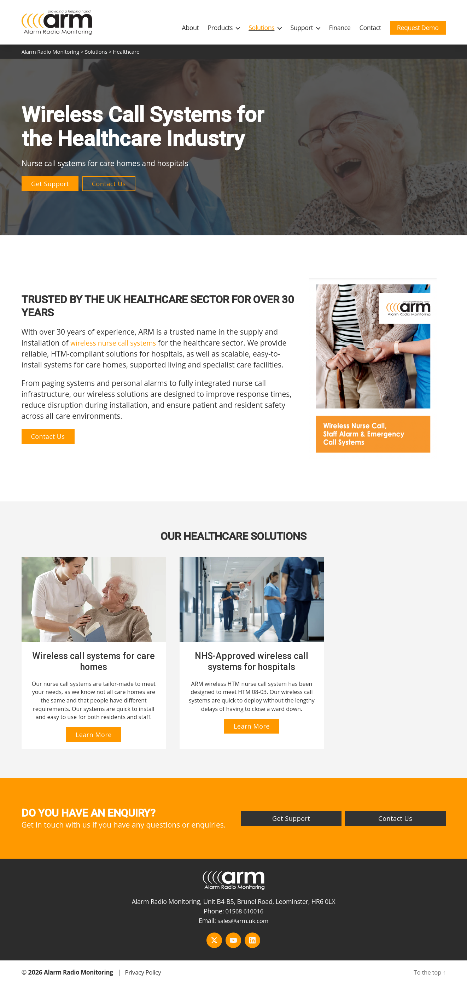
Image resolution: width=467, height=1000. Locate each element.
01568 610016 (244, 918)
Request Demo (418, 27)
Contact (370, 27)
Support (301, 27)
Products (220, 27)
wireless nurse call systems (116, 343)
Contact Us (109, 184)
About (190, 27)
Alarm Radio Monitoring (81, 980)
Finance (339, 27)
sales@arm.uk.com (243, 928)
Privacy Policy (149, 980)
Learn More (89, 743)
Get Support (50, 184)
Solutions (261, 27)
